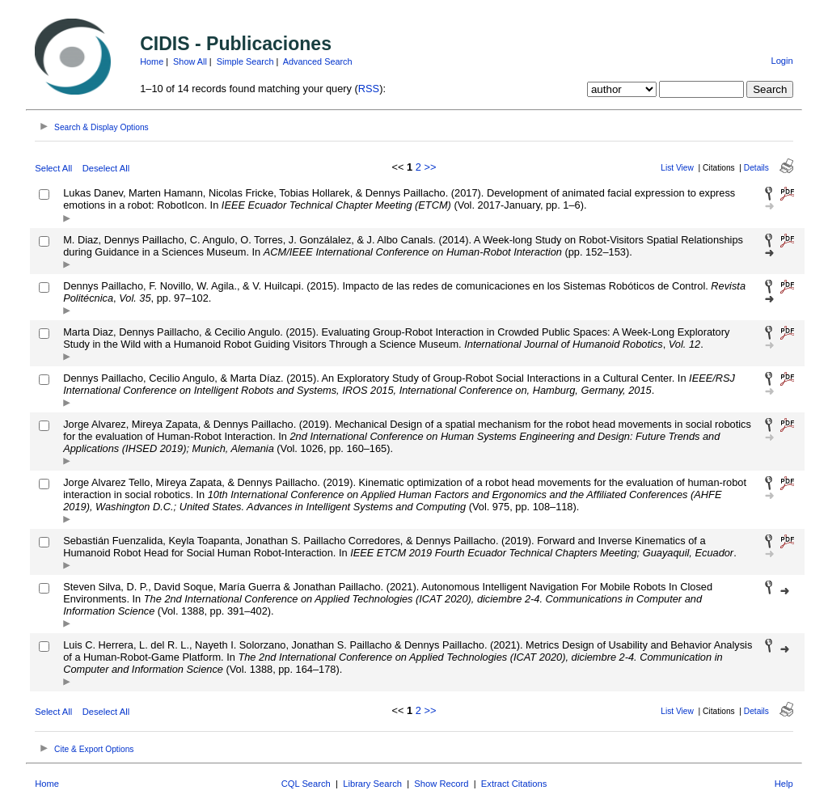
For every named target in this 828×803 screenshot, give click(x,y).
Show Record (441, 783)
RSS (368, 88)
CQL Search (306, 783)
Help (784, 783)
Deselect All (105, 168)
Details (756, 167)
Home (151, 61)
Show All (190, 61)
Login (781, 61)
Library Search (372, 783)
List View (677, 167)
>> (430, 167)
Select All (53, 168)
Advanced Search (318, 61)
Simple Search (245, 61)
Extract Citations (514, 783)
